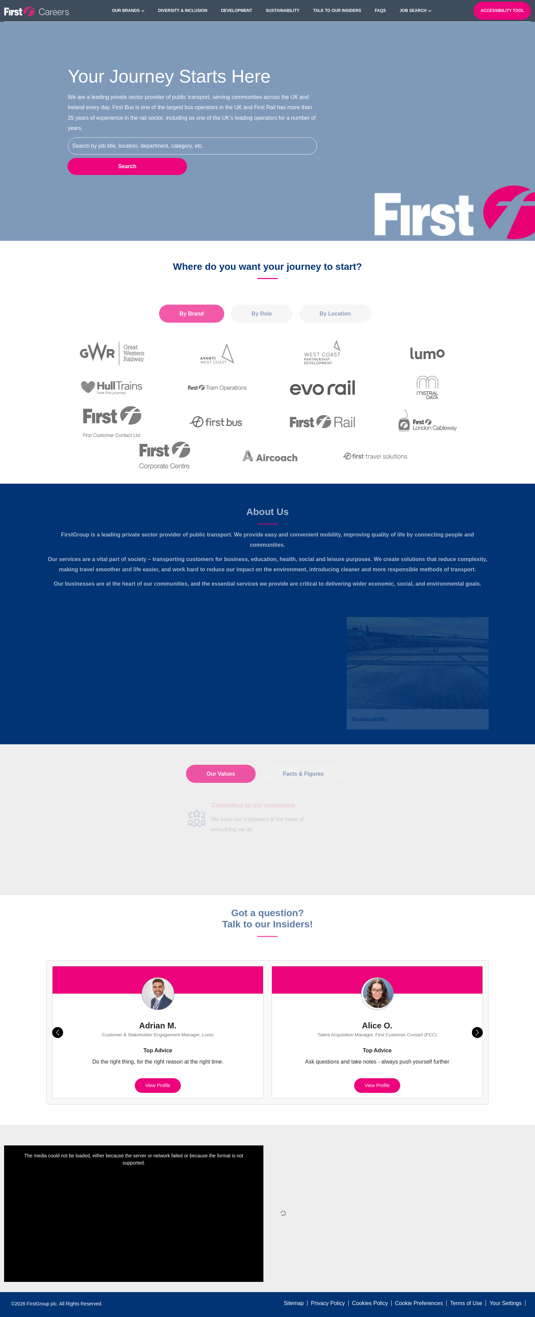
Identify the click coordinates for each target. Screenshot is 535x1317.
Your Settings (505, 1303)
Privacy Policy (328, 1303)
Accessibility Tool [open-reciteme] (502, 10)
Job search (413, 10)
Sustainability (282, 10)
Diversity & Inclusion (182, 10)
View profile (158, 1085)
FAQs (380, 10)
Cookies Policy (370, 1303)
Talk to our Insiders (337, 10)
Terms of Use (466, 1303)
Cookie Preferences (419, 1303)
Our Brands (126, 10)
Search (127, 166)
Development (236, 10)
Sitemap (294, 1303)
